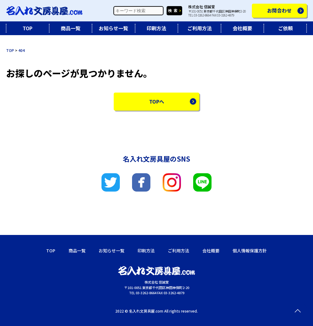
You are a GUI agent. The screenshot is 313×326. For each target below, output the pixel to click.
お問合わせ (279, 10)
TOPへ (156, 101)
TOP (27, 28)
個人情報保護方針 (250, 250)
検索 (173, 11)
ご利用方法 (199, 28)
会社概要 (242, 28)
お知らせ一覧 (113, 28)
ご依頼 (285, 28)
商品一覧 (70, 28)
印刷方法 (156, 28)
